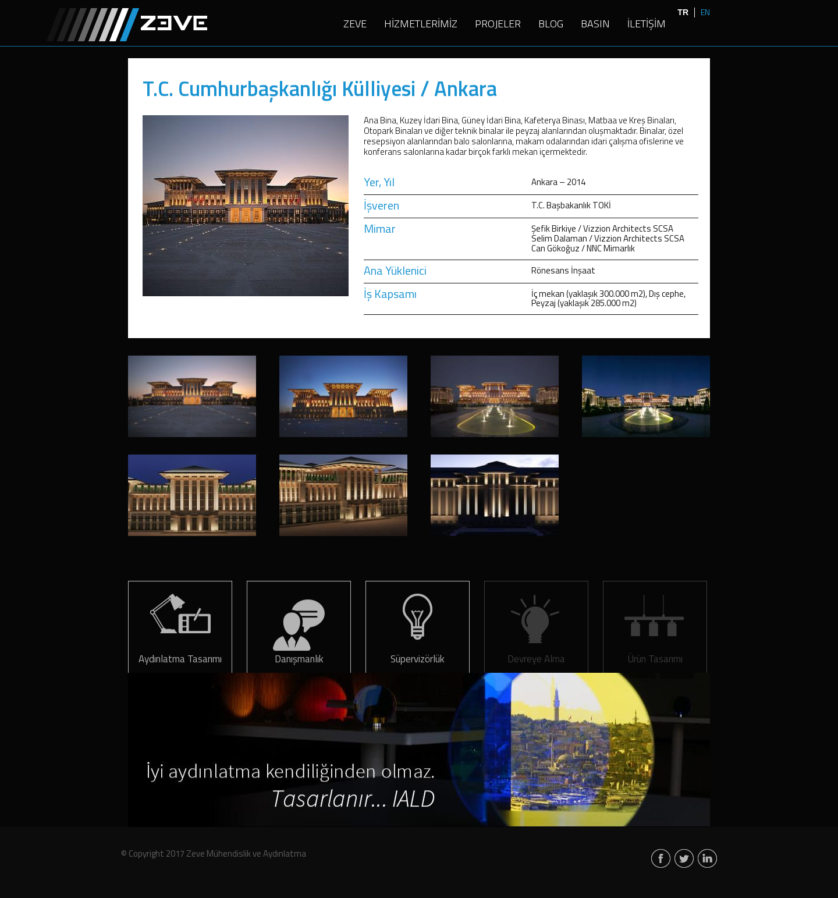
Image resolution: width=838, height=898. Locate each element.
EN (705, 12)
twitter (684, 859)
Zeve (127, 24)
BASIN (595, 24)
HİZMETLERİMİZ (420, 24)
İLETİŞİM (646, 24)
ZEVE (355, 24)
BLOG (550, 24)
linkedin (707, 859)
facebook (661, 859)
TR (682, 12)
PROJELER (498, 24)
